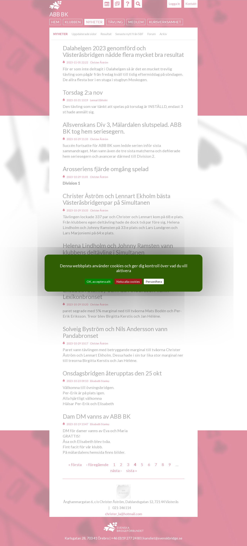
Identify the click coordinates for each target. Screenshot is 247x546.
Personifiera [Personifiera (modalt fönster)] (154, 281)
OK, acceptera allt (99, 281)
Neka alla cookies (128, 281)
